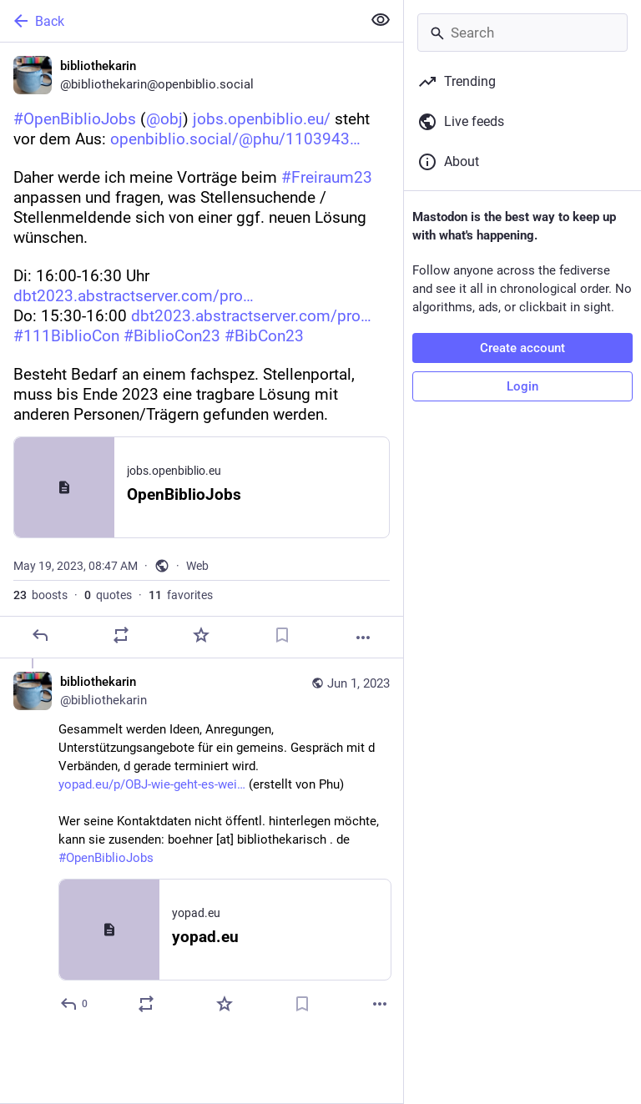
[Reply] (40, 635)
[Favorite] (201, 635)
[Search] (522, 32)
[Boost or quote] (121, 635)
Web (197, 565)
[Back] (179, 21)
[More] (363, 638)
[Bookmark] (282, 635)
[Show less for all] (380, 20)
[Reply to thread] (74, 1004)
